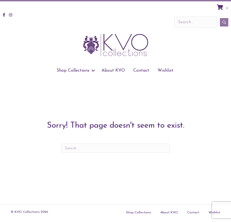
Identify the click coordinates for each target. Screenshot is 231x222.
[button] (224, 22)
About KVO (113, 70)
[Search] (115, 148)
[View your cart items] (223, 8)
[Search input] (195, 22)
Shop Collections (73, 70)
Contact (141, 70)
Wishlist (165, 70)
